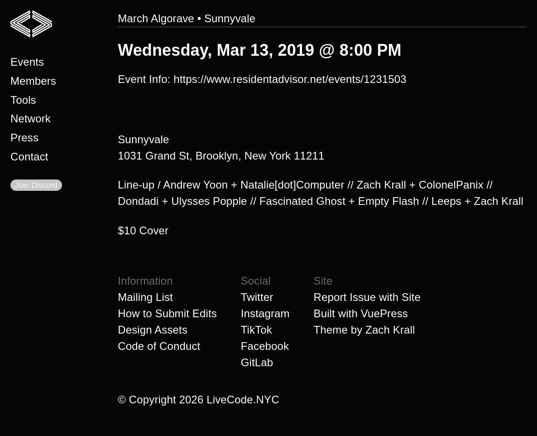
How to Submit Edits (167, 313)
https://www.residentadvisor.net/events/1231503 (289, 79)
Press (24, 137)
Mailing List (145, 297)
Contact (29, 156)
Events (27, 62)
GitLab (257, 362)
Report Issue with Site (367, 297)
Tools (23, 100)
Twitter (257, 297)
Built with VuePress (361, 313)
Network (30, 118)
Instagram (265, 313)
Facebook (265, 346)
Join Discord (36, 185)
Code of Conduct (159, 346)
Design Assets (152, 330)
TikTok (256, 330)
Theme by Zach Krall (364, 330)
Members (33, 81)
